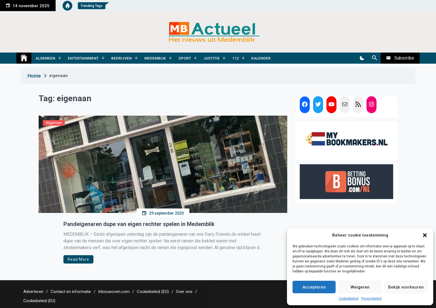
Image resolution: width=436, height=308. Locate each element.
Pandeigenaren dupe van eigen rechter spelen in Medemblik (139, 224)
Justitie (212, 58)
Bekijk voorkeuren (406, 287)
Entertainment (83, 58)
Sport (185, 58)
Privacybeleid (371, 298)
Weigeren (360, 287)
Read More (78, 259)
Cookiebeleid (348, 298)
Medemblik (155, 58)
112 (235, 58)
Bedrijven (121, 58)
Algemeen (45, 58)
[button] (425, 235)
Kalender (261, 58)
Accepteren (314, 287)
